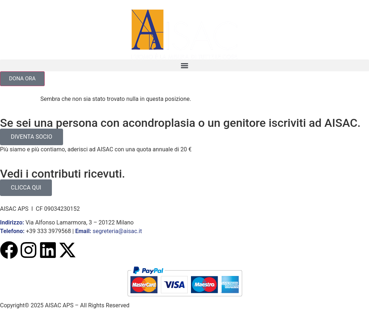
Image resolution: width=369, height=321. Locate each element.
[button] (184, 65)
